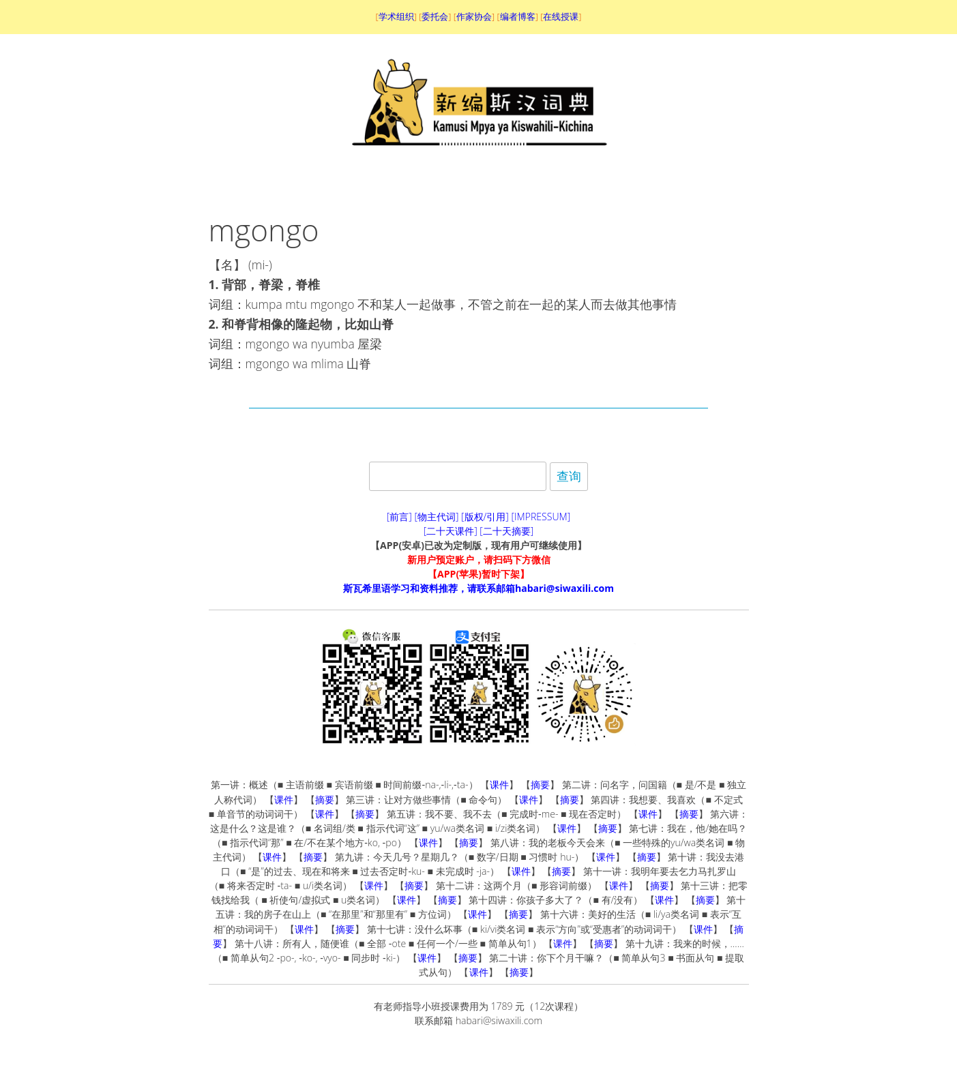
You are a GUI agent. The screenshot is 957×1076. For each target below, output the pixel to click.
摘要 (540, 784)
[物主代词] (436, 516)
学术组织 (396, 16)
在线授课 (560, 16)
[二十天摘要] (506, 530)
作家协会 (474, 16)
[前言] (399, 516)
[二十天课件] (450, 530)
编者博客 (517, 16)
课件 (499, 784)
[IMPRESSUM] (541, 516)
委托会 (435, 16)
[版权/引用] (485, 516)
